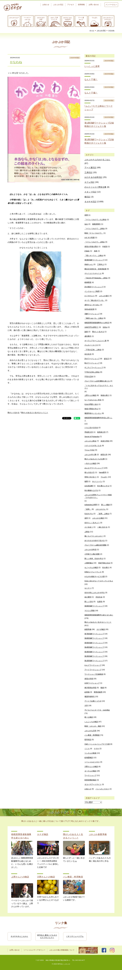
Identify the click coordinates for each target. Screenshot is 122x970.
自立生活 (87, 354)
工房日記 (88, 172)
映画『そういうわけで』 (93, 233)
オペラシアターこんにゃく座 (95, 341)
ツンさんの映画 (90, 753)
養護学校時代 (89, 696)
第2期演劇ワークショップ (94, 656)
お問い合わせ (94, 5)
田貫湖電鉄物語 (90, 780)
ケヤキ (96, 749)
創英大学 (104, 455)
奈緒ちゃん (88, 264)
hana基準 (102, 472)
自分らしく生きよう (92, 523)
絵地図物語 (88, 757)
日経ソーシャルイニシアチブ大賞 (97, 744)
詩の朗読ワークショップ (93, 287)
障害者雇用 (98, 692)
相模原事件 (96, 224)
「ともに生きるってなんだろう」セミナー (98, 387)
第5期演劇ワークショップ (94, 643)
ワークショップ (90, 775)
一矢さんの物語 (90, 463)
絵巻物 (87, 692)
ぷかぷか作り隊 (90, 455)
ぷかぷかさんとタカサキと (108, 18)
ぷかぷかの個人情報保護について (61, 950)
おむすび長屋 (89, 237)
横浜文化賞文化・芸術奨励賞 (95, 269)
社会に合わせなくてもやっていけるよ (98, 581)
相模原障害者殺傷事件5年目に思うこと (98, 419)
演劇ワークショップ (92, 314)
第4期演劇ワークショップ (94, 647)
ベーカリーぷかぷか (27, 18)
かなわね (111, 30)
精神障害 (87, 282)
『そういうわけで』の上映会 (95, 219)
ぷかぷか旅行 (104, 296)
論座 (86, 332)
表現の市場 (88, 679)
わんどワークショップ (92, 665)
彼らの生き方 (89, 472)
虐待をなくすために (92, 305)
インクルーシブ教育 (92, 291)
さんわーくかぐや (91, 345)
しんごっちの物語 (91, 722)
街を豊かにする (103, 486)
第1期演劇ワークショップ (94, 661)
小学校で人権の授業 (92, 554)
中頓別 (104, 246)
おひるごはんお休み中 (67, 18)
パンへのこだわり (102, 789)
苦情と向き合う (90, 477)
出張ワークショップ (92, 683)
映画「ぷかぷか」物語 (92, 726)
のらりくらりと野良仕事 (95, 187)
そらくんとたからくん (92, 273)
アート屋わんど (81, 18)
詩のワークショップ (92, 359)
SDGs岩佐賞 (89, 309)
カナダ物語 (100, 629)
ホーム (92, 30)
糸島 (95, 251)
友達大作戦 (105, 441)
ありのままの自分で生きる (94, 540)
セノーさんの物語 (91, 567)
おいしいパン (97, 481)
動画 (102, 688)
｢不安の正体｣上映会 (92, 372)
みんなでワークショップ (93, 468)
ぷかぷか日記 (58, 5)
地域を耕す (105, 395)
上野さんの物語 (90, 395)
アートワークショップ (92, 670)
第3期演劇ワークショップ (94, 652)
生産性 (99, 602)
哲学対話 (87, 740)
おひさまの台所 (41, 18)
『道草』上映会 (103, 514)
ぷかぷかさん (101, 509)
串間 (86, 215)
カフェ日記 (89, 182)
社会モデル (88, 514)
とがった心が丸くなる (92, 446)
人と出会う (88, 527)
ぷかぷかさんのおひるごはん (97, 160)
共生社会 (99, 597)
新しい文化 (88, 602)
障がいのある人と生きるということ (34, 413)
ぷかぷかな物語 (98, 518)
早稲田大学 (88, 432)
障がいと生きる (13, 413)
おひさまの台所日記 (93, 177)
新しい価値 (105, 505)
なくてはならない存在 (92, 400)
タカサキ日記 (74, 58)
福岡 (86, 481)
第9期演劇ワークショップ (94, 260)
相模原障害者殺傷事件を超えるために (98, 615)
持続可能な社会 (104, 563)
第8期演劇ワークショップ (94, 606)
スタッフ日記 (90, 192)
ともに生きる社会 (91, 428)
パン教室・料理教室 (92, 735)
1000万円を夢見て (91, 327)
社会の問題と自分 (91, 404)
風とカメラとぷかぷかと (93, 536)
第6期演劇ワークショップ (94, 638)
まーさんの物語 (90, 771)
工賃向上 (100, 264)
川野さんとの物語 (91, 766)
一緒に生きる (102, 527)
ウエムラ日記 (89, 450)
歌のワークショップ (92, 363)
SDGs (105, 327)
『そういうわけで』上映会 (94, 242)
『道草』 (87, 509)
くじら (87, 749)
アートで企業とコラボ (92, 701)
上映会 (87, 532)
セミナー (87, 588)
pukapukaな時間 (90, 505)
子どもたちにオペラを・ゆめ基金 (97, 710)
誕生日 (106, 359)
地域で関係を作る (91, 409)
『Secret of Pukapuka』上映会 (96, 278)
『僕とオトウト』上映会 (93, 255)
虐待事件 (87, 336)
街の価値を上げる (91, 490)
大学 (86, 705)
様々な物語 (88, 717)
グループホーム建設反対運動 (95, 545)
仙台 (86, 224)
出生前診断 (88, 486)
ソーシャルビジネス (92, 762)
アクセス (70, 5)
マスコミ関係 (89, 610)
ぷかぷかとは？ (14, 17)
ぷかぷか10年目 (90, 549)
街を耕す (105, 567)
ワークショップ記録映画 (93, 674)
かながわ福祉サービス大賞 (94, 576)
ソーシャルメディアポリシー (34, 950)
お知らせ (45, 5)
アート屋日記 (90, 168)
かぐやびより (89, 296)
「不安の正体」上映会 (92, 350)
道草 (86, 518)
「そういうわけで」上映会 (94, 228)
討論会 (87, 251)
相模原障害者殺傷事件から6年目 (96, 323)
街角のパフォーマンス (92, 572)
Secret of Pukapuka (91, 437)
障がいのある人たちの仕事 (94, 459)
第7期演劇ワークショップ (94, 634)
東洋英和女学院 (90, 688)
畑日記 (87, 197)
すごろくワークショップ (93, 367)
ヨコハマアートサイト (92, 784)
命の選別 (87, 597)
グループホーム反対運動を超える (97, 381)
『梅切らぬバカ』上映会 (93, 318)
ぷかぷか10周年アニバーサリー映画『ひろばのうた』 (98, 496)
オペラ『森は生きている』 (94, 300)
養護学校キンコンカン (92, 413)
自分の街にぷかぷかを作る (94, 593)
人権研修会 (88, 563)
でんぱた (94, 17)
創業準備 (87, 629)
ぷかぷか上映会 (90, 441)
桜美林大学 (101, 432)
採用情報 (81, 5)
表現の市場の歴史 (91, 246)
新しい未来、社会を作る (93, 558)
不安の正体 (88, 376)
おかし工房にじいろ (54, 18)
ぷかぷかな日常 (90, 731)
